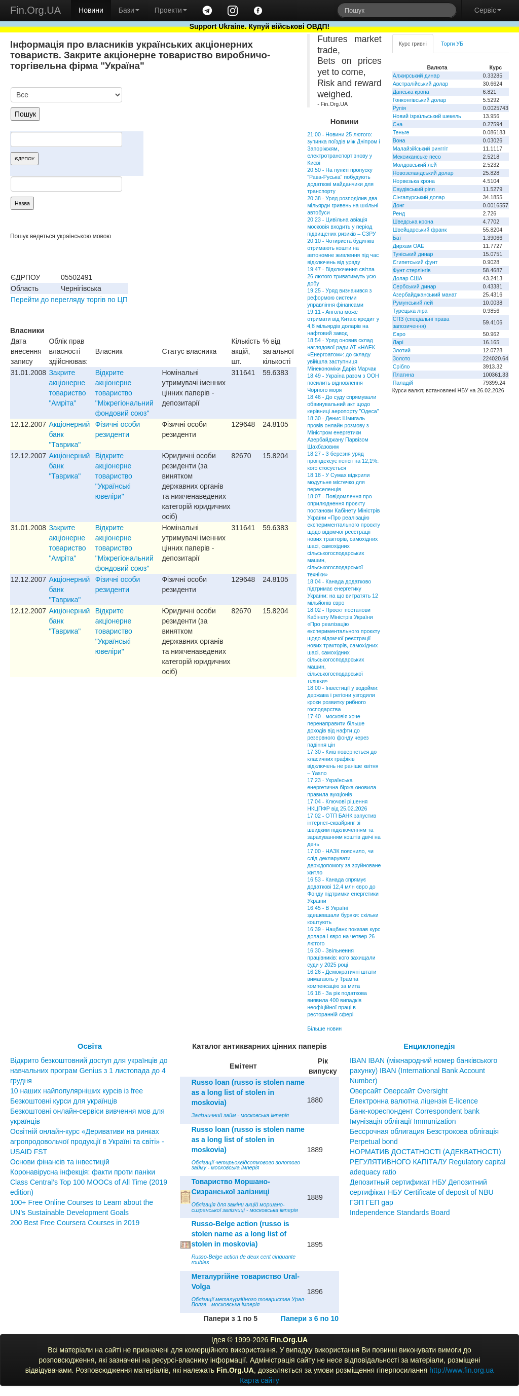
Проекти (171, 10)
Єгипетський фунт (415, 262)
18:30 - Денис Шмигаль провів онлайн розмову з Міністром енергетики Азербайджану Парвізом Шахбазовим (338, 432)
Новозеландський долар (423, 173)
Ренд (399, 213)
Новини (91, 10)
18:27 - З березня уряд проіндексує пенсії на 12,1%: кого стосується (343, 461)
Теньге (401, 132)
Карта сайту (259, 1380)
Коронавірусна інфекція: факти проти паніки (82, 1172)
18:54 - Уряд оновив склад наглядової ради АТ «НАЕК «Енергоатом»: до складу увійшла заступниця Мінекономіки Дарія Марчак (341, 354)
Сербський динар (414, 286)
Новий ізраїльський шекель (427, 116)
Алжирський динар (416, 75)
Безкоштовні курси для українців (63, 1101)
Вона (399, 140)
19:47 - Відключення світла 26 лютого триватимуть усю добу (341, 276)
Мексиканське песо (417, 157)
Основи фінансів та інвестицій (59, 1162)
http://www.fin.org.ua (461, 1370)
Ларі (398, 342)
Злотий (402, 350)
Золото (402, 358)
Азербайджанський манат (425, 294)
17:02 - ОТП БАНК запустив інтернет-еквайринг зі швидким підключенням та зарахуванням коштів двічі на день (344, 830)
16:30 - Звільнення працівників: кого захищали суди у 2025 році (341, 957)
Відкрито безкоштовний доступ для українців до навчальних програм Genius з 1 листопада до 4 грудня (89, 1070)
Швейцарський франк (420, 230)
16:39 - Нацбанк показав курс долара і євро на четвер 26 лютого (343, 936)
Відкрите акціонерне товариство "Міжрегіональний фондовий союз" (124, 393)
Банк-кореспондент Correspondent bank (414, 1111)
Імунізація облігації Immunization (403, 1121)
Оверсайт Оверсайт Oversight (399, 1091)
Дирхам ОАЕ (409, 246)
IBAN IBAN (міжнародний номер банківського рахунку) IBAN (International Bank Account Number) (423, 1070)
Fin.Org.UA (35, 10)
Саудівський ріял (414, 189)
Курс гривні (413, 44)
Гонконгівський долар (420, 100)
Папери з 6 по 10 (310, 1318)
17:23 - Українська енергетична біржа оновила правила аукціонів (341, 787)
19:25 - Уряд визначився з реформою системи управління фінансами (339, 297)
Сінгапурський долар (419, 197)
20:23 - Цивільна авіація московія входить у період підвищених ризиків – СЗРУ (341, 226)
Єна (397, 124)
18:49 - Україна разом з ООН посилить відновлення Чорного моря (343, 383)
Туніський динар (413, 254)
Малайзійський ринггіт (420, 148)
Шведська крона (413, 221)
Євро (399, 334)
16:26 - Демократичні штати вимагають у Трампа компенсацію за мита (341, 979)
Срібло (401, 366)
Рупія (399, 108)
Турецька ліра (410, 311)
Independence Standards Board (400, 1212)
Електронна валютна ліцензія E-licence (414, 1101)
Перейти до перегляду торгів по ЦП (69, 300)
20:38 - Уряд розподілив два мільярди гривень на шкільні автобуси (342, 205)
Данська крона (411, 92)
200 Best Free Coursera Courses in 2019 (74, 1223)
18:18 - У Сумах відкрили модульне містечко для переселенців (338, 482)
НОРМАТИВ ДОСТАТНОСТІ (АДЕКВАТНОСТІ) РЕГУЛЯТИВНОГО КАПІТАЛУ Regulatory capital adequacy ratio (428, 1162)
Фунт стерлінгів (412, 270)
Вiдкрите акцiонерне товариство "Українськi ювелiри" (113, 476)
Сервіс (487, 10)
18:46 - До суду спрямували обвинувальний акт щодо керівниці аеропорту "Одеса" (343, 404)
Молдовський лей (415, 165)
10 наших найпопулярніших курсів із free (76, 1091)
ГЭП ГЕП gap (371, 1202)
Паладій (403, 383)
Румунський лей (413, 303)
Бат (397, 238)
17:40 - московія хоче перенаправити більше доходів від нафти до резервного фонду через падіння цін (337, 730)
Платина (403, 375)
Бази (129, 10)
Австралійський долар (421, 84)
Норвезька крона (414, 181)
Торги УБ (452, 44)
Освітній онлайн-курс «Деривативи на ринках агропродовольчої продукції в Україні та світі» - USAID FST (87, 1141)
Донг (398, 205)
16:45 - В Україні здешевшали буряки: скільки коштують (342, 915)
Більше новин (324, 1028)
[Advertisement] (220, 140)
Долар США (408, 278)
